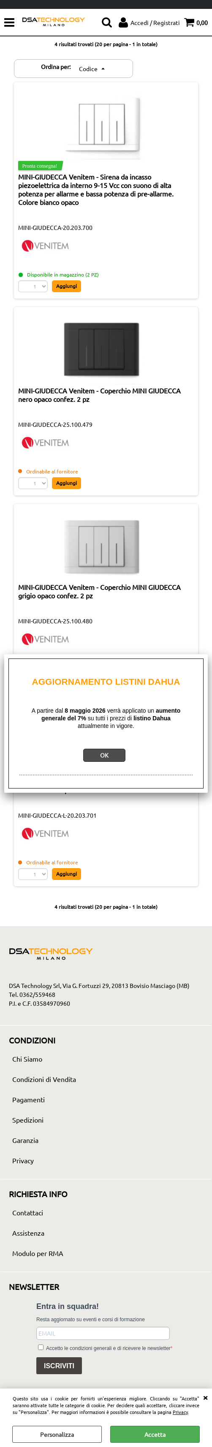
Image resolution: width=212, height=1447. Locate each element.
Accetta (155, 1434)
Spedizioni (27, 1119)
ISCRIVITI (59, 1366)
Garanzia (25, 1140)
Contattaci (27, 1212)
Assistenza (28, 1232)
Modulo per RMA (37, 1253)
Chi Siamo (27, 1058)
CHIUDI (205, 1397)
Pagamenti (28, 1099)
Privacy (180, 1411)
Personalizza (57, 1434)
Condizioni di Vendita (44, 1079)
